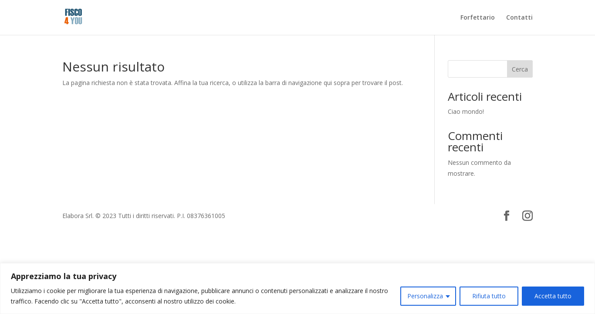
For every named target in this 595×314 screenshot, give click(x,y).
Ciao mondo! (466, 111)
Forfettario (477, 17)
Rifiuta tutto (489, 296)
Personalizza (425, 296)
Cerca (520, 69)
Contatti (519, 17)
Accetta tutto (552, 296)
